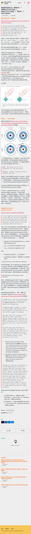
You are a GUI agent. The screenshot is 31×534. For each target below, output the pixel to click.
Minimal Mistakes (20, 530)
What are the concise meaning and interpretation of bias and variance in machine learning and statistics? (14, 123)
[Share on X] (2, 422)
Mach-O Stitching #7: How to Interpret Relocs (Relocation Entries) (13, 477)
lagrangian (4, 72)
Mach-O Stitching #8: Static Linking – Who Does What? (14, 469)
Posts (19, 2)
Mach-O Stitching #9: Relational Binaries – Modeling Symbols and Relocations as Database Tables (14, 461)
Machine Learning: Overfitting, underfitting (12, 212)
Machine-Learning (10, 410)
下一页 (22, 430)
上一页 (8, 430)
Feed (11, 528)
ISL (2, 83)
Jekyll (15, 530)
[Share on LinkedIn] (9, 422)
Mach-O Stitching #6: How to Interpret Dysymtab (14, 485)
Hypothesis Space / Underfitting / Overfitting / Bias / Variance (12, 10)
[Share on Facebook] (5, 422)
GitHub (6, 528)
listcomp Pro (7, 2)
